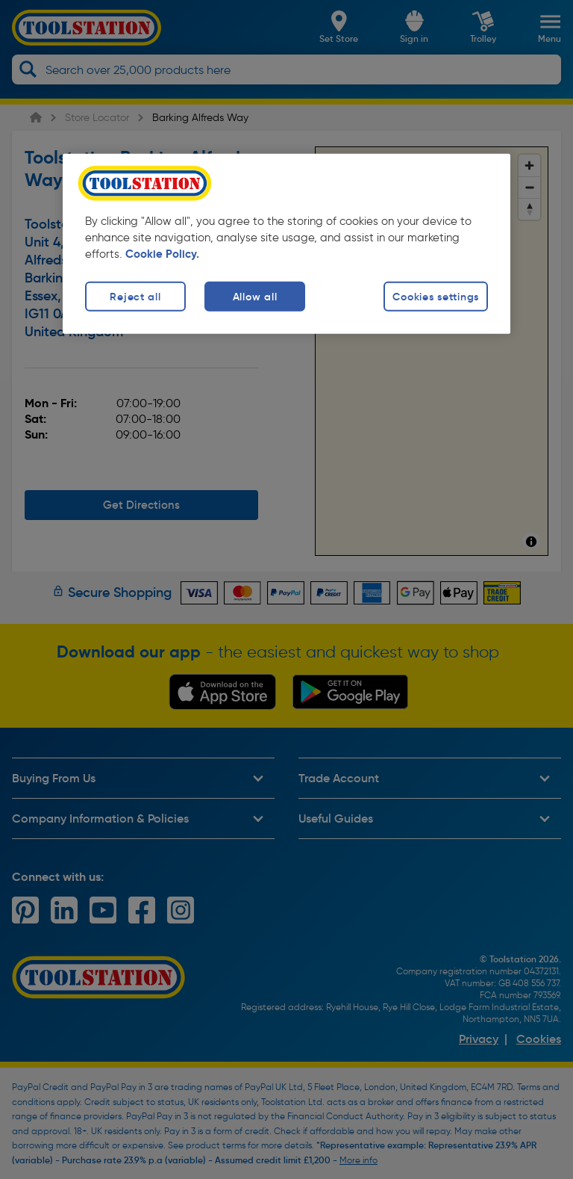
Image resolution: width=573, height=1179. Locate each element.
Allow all (255, 296)
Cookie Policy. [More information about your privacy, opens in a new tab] (162, 253)
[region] (286, 243)
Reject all (135, 296)
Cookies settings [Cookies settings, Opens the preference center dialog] (435, 296)
